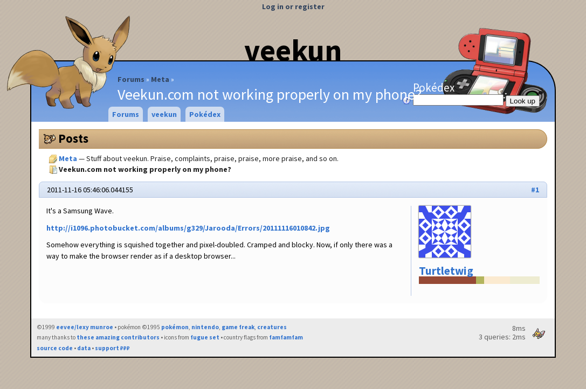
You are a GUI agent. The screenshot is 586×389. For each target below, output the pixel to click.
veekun (293, 50)
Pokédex (459, 93)
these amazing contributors (118, 337)
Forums (131, 79)
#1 (535, 189)
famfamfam (286, 337)
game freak (238, 327)
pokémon (175, 327)
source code (55, 348)
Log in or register (293, 6)
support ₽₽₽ (112, 348)
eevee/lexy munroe (84, 327)
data (84, 348)
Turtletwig (446, 270)
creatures (272, 327)
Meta (160, 79)
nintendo (205, 327)
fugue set (204, 337)
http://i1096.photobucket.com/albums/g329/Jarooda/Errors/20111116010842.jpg (188, 228)
